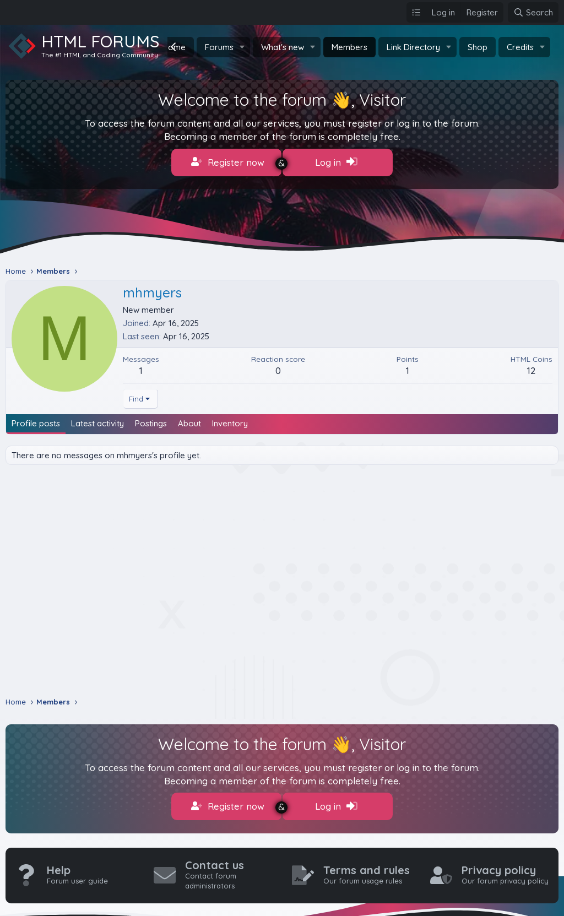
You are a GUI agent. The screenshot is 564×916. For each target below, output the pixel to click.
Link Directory (413, 47)
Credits (520, 47)
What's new (282, 47)
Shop (477, 47)
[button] (242, 47)
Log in (336, 162)
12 (531, 365)
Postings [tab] (151, 418)
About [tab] (189, 418)
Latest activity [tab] (97, 418)
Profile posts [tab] (36, 418)
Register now (227, 162)
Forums (219, 47)
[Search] (533, 12)
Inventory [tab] (230, 418)
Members (349, 47)
